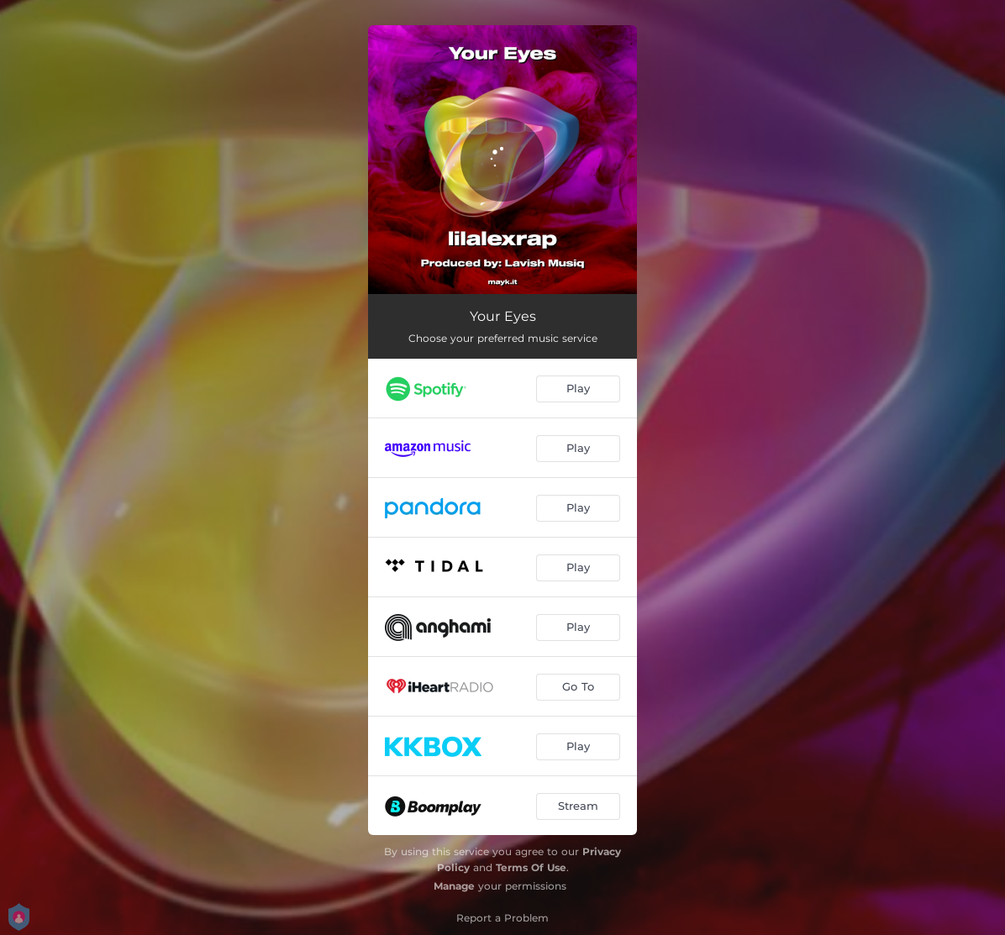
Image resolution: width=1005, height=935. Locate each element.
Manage (454, 886)
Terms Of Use (531, 867)
